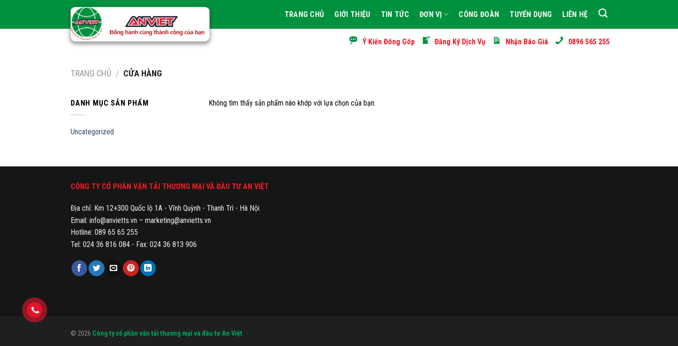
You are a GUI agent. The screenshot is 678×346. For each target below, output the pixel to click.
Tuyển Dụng (530, 14)
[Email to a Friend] (113, 268)
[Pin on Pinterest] (130, 268)
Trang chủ (91, 73)
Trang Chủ (304, 14)
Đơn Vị (434, 14)
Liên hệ (575, 14)
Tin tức (395, 14)
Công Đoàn (479, 14)
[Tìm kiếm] (602, 13)
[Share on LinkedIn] (148, 268)
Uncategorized (92, 131)
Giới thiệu (352, 14)
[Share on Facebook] (79, 268)
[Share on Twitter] (96, 268)
